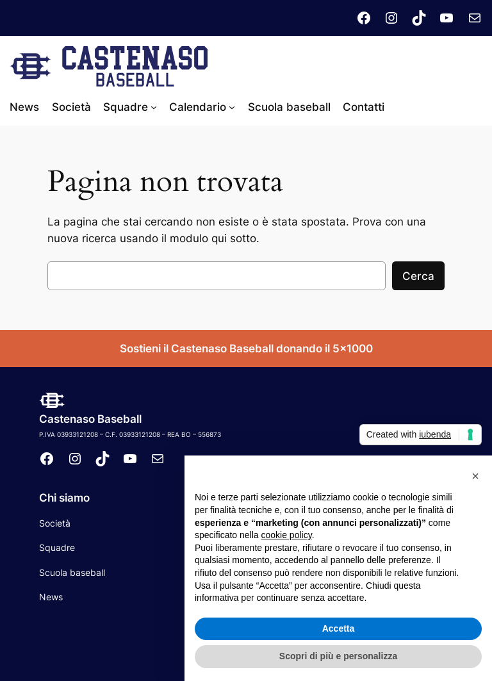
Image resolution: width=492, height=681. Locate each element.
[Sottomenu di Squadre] (154, 107)
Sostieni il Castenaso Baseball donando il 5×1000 (246, 348)
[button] (475, 476)
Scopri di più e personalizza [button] (338, 656)
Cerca (418, 276)
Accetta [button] (338, 628)
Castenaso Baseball (90, 419)
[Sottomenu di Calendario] (232, 107)
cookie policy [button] (286, 535)
